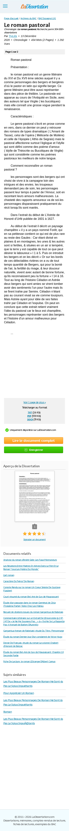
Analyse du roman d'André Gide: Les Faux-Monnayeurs (30, 559)
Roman (7, 711)
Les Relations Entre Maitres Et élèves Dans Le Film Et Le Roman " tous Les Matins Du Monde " (31, 567)
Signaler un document (34, 539)
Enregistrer (33, 449)
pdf (29, 416)
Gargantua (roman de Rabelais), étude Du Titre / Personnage (33, 630)
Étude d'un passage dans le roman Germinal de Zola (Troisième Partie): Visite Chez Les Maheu (29, 604)
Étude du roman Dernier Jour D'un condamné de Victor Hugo (32, 636)
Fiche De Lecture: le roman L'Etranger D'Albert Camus (29, 661)
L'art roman (8, 575)
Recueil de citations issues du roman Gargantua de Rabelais (33, 612)
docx (30, 419)
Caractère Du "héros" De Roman (18, 581)
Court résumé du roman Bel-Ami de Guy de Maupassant (31, 596)
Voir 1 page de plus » (34, 402)
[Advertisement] (35, 367)
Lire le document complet (34, 440)
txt (30, 412)
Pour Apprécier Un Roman (18, 693)
